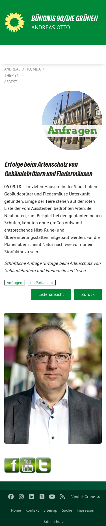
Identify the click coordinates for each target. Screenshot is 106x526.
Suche (67, 510)
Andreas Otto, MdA (23, 69)
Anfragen (14, 282)
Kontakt (32, 510)
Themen (12, 75)
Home (16, 510)
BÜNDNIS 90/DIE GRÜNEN (64, 18)
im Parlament (41, 282)
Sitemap (50, 510)
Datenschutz (53, 521)
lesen (80, 270)
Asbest (10, 81)
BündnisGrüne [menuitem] (82, 496)
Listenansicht (51, 294)
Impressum (86, 510)
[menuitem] (16, 509)
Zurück (88, 294)
